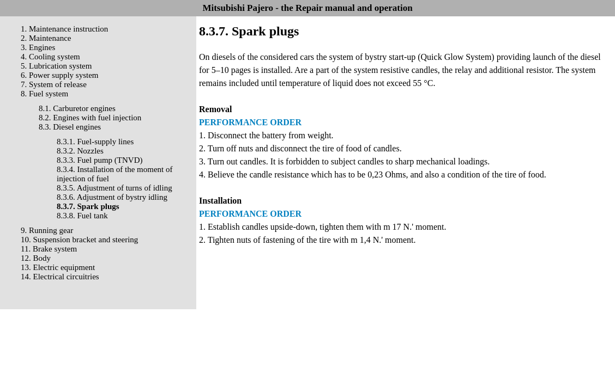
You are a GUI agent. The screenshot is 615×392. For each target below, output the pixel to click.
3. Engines (38, 47)
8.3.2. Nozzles (80, 150)
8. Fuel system (44, 93)
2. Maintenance (46, 38)
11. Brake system (49, 248)
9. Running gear (47, 230)
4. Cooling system (50, 56)
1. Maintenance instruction (64, 28)
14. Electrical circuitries (60, 276)
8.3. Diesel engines (70, 126)
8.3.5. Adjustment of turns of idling (114, 187)
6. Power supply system (60, 75)
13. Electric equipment (58, 267)
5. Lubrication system (56, 66)
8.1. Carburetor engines (77, 108)
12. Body (36, 258)
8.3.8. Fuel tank (82, 215)
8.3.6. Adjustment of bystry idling (112, 197)
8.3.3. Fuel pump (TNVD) (100, 160)
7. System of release (54, 84)
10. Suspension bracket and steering (79, 239)
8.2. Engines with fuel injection (90, 117)
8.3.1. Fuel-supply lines (95, 141)
